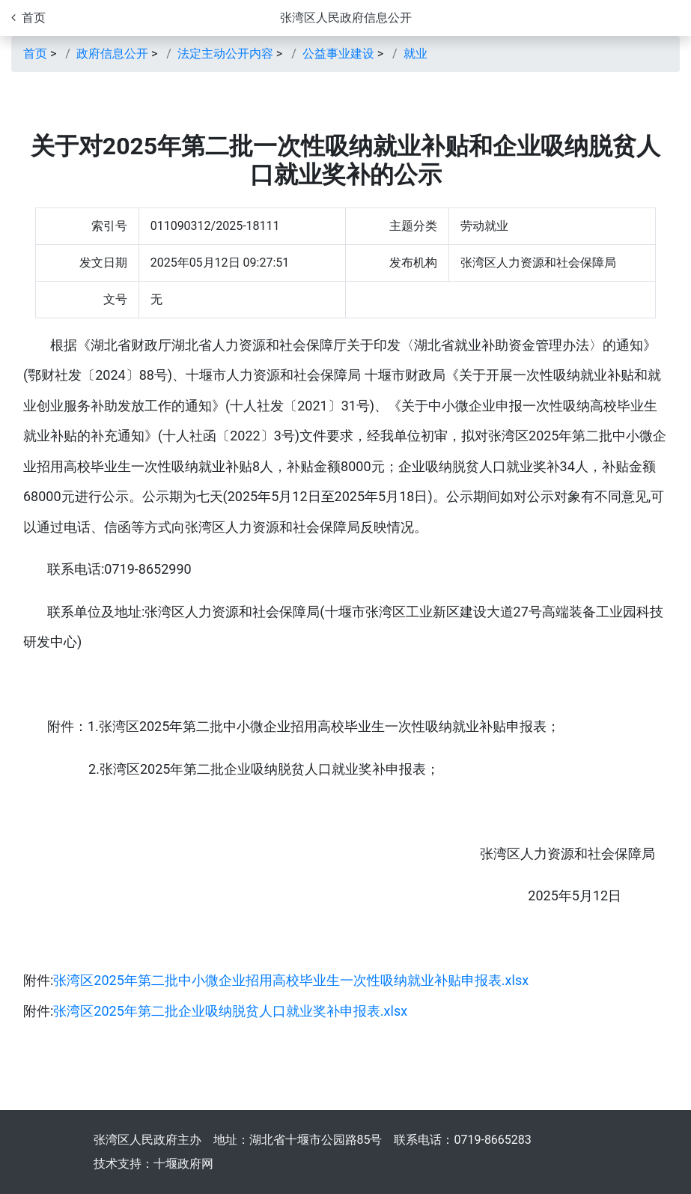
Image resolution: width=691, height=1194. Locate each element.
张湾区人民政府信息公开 (346, 17)
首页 (35, 53)
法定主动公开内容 (225, 53)
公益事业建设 (338, 53)
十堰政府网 (183, 1164)
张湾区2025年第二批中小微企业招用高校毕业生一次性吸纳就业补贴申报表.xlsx (291, 980)
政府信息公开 (112, 53)
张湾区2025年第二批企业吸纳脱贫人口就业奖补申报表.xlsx (230, 1011)
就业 (415, 53)
